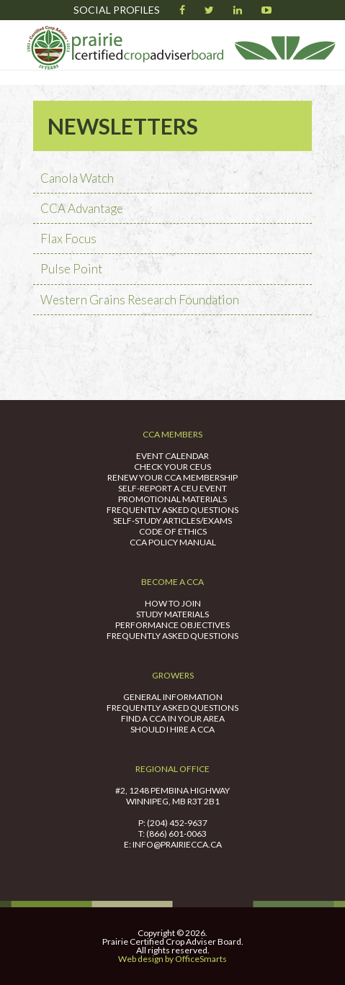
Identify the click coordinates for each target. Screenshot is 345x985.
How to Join (173, 603)
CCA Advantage (81, 208)
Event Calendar (172, 455)
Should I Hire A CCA (172, 729)
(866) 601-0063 (176, 833)
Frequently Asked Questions (172, 509)
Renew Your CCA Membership (172, 477)
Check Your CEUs (172, 466)
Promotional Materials (172, 499)
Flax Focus (68, 238)
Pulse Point (71, 268)
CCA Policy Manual (173, 542)
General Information (173, 696)
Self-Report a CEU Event (172, 488)
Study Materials (172, 614)
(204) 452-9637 (177, 822)
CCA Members (172, 434)
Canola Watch (77, 178)
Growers (173, 675)
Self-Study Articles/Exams (172, 520)
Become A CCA (172, 581)
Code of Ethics (173, 531)
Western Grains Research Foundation (139, 299)
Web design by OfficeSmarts (172, 958)
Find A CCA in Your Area (173, 718)
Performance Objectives (172, 624)
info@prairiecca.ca (177, 844)
